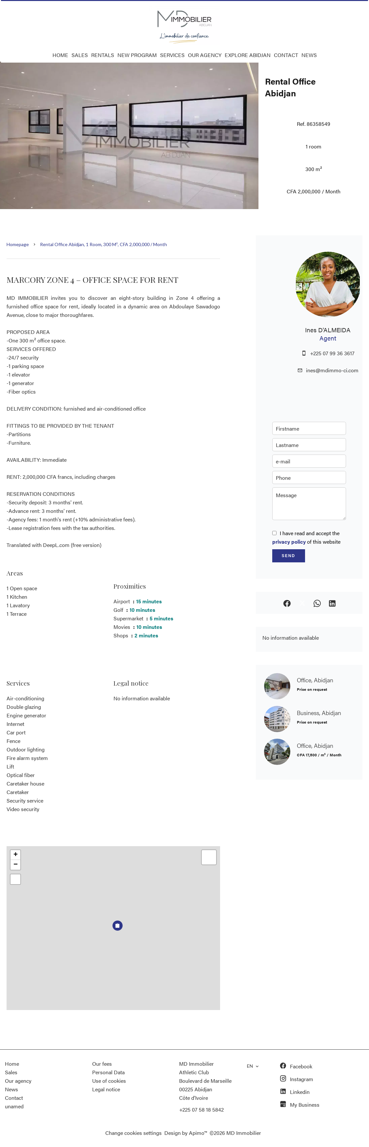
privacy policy (289, 541)
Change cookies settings (133, 1133)
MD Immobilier (196, 1063)
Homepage (18, 244)
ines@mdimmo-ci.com (332, 370)
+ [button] (15, 855)
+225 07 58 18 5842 (201, 1109)
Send (288, 556)
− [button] (15, 865)
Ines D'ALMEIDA (328, 329)
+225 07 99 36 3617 (332, 353)
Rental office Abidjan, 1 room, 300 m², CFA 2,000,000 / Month (103, 244)
